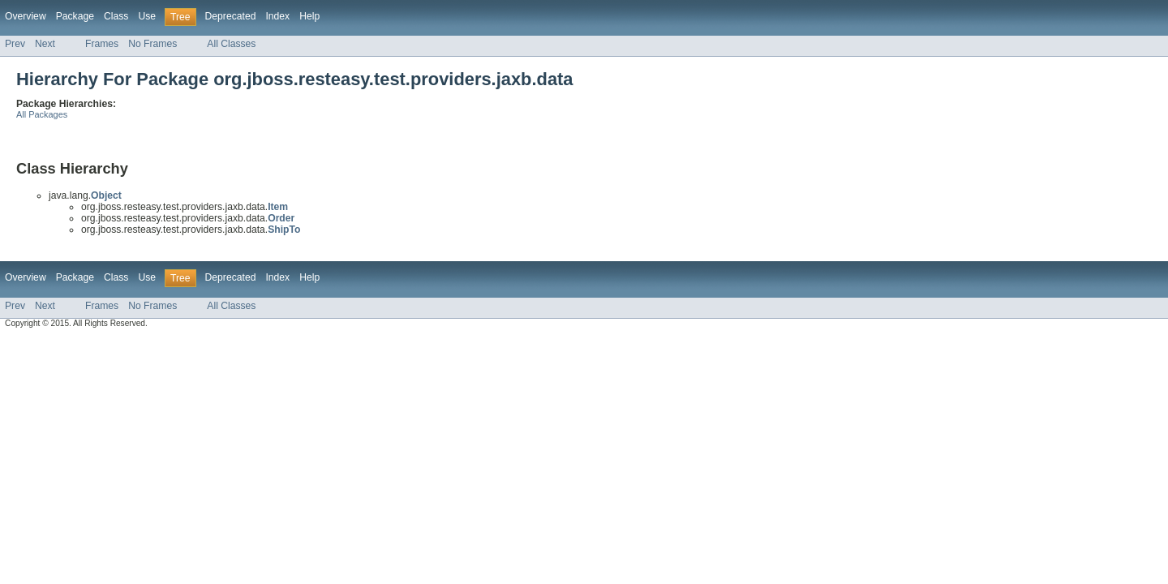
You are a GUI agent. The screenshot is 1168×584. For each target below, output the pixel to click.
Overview (25, 16)
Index (277, 16)
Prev (15, 43)
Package (75, 16)
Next (45, 43)
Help (309, 16)
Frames (101, 43)
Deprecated (230, 16)
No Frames (152, 43)
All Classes (231, 43)
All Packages (41, 114)
